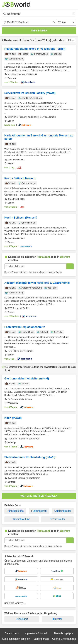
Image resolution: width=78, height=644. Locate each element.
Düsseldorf (22, 619)
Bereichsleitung (21, 519)
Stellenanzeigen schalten (16, 638)
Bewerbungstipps (63, 633)
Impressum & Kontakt (36, 633)
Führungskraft (39, 511)
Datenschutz (12, 633)
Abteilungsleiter (62, 511)
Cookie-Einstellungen (64, 638)
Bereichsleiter (57, 519)
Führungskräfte (15, 511)
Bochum (35, 40)
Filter (71, 40)
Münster (57, 619)
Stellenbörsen (41, 638)
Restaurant (11, 40)
